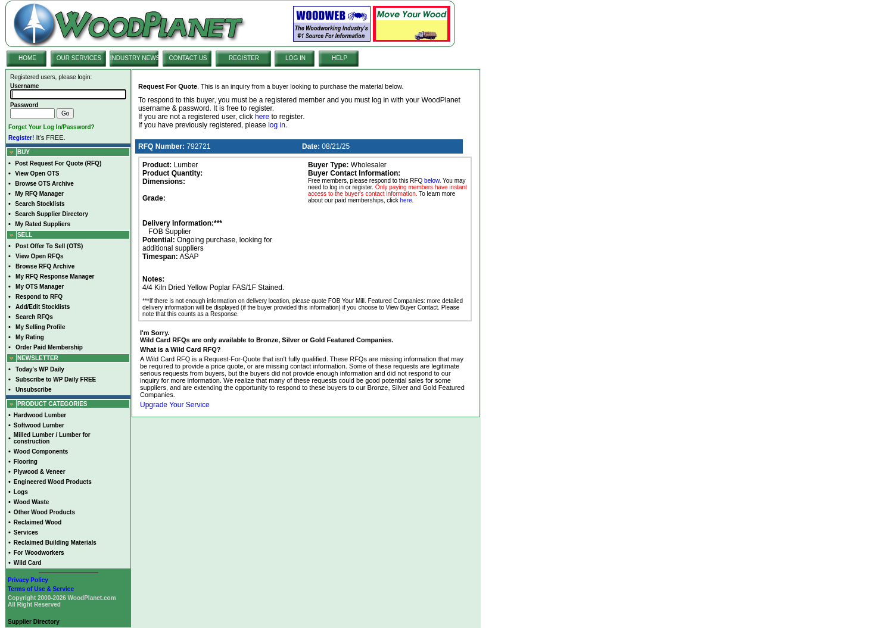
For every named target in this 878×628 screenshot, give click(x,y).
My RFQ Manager (39, 193)
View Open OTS (37, 173)
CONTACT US (188, 58)
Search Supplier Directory (51, 214)
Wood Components (41, 451)
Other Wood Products (44, 512)
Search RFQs (34, 317)
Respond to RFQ (39, 296)
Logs (21, 492)
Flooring (26, 461)
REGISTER (244, 58)
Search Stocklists (39, 204)
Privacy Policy (28, 580)
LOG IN (295, 58)
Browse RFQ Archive (44, 266)
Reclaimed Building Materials (55, 542)
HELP (339, 58)
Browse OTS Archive (44, 183)
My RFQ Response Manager (54, 276)
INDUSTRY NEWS (135, 58)
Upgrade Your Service (175, 405)
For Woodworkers (39, 552)
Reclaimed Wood (37, 522)
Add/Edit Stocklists (42, 307)
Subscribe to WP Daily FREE (55, 379)
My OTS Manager (39, 286)
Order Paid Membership (49, 347)
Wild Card (28, 563)
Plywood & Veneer (40, 471)
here (262, 117)
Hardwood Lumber (40, 415)
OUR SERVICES (79, 58)
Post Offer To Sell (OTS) (49, 246)
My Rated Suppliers (42, 224)
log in (276, 125)
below (432, 180)
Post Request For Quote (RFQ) (58, 163)
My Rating (29, 337)
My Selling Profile (40, 327)
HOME (27, 58)
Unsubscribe (33, 389)
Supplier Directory (34, 621)
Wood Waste (31, 502)
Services (26, 532)
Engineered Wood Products (53, 482)
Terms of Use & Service (41, 589)
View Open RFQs (39, 256)
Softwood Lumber (39, 425)
